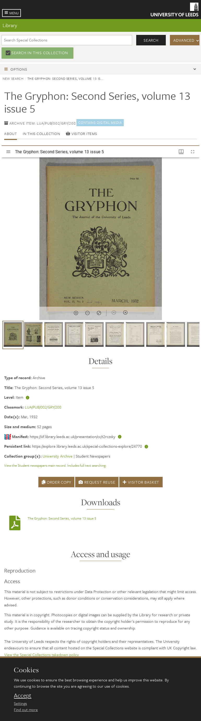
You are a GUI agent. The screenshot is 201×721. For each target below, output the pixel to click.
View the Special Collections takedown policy (41, 654)
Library (10, 25)
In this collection (41, 133)
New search (13, 78)
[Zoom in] (76, 313)
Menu (14, 13)
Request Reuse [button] (97, 482)
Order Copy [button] (56, 482)
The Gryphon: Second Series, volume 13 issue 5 (62, 518)
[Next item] (125, 312)
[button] (13, 335)
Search (151, 40)
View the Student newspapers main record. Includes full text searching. (55, 465)
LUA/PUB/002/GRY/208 (43, 407)
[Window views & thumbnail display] (181, 151)
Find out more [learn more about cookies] (26, 709)
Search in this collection (39, 53)
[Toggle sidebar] (8, 151)
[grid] (100, 337)
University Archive (58, 456)
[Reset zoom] (99, 313)
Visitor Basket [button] (141, 482)
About (10, 133)
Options (18, 69)
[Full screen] (192, 151)
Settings (20, 703)
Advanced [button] (183, 40)
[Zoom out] (87, 313)
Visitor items (81, 133)
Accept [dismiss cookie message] (22, 695)
